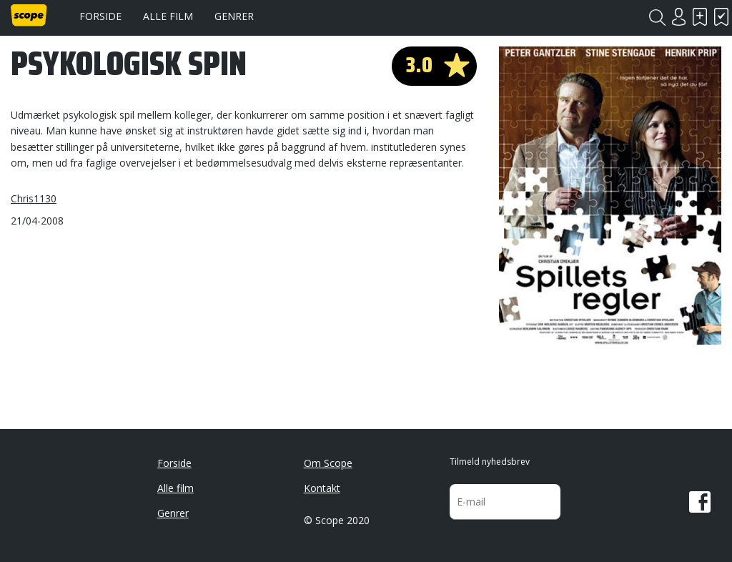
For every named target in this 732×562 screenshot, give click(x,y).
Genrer (234, 16)
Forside (100, 16)
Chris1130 (33, 198)
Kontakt (322, 488)
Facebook (700, 502)
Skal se (700, 17)
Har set (721, 17)
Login (678, 17)
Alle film (168, 16)
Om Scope (328, 463)
